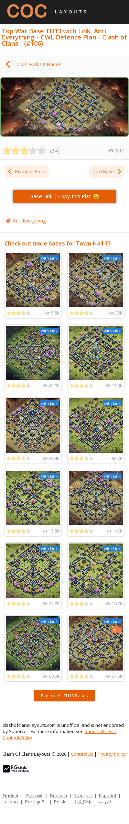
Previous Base (26, 171)
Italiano (10, 802)
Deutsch (58, 795)
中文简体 (83, 802)
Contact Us (82, 754)
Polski (60, 802)
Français (83, 795)
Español (107, 795)
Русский (34, 795)
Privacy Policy (112, 754)
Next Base (107, 171)
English (10, 795)
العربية (105, 802)
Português (36, 802)
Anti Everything (29, 220)
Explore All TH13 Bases (64, 696)
